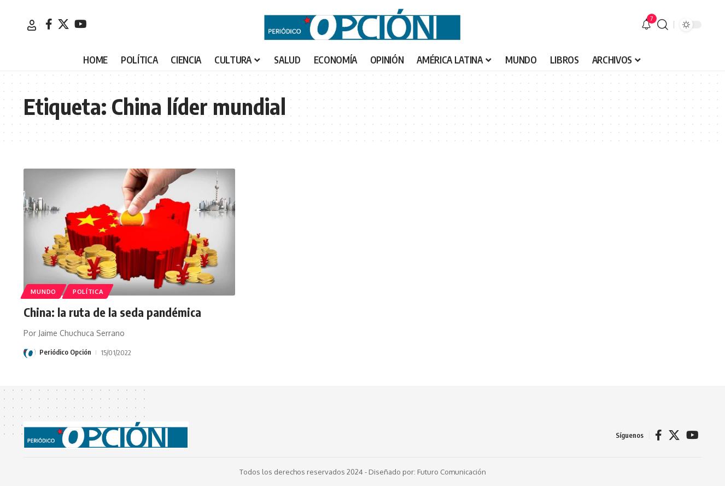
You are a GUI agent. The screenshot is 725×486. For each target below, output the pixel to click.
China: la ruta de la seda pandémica (113, 312)
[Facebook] (49, 24)
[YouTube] (81, 24)
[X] (63, 24)
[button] (31, 25)
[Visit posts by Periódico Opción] (30, 352)
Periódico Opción (65, 352)
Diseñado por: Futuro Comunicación (427, 471)
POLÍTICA (90, 291)
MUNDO (44, 291)
